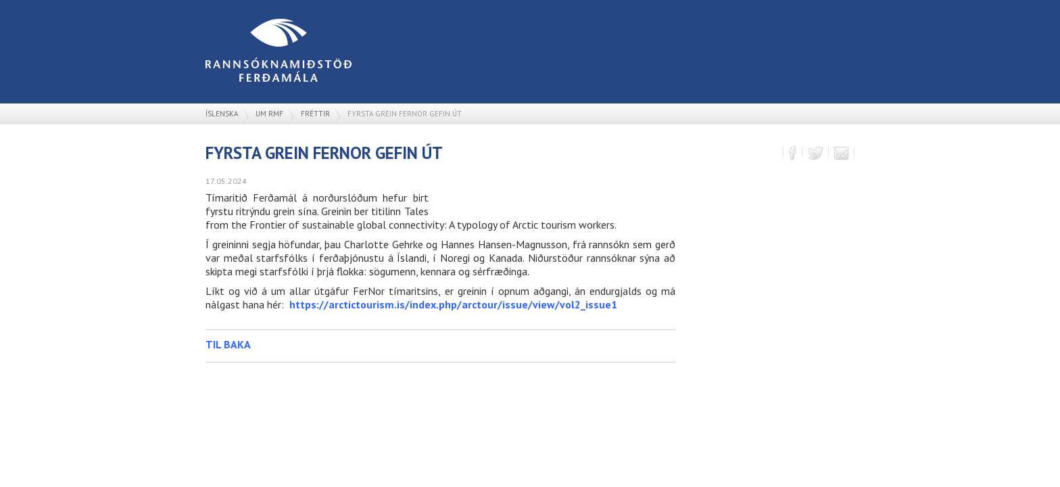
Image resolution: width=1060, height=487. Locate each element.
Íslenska (222, 113)
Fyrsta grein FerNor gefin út (404, 113)
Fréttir (315, 113)
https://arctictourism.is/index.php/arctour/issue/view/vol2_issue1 (453, 304)
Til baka (228, 344)
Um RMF (269, 113)
